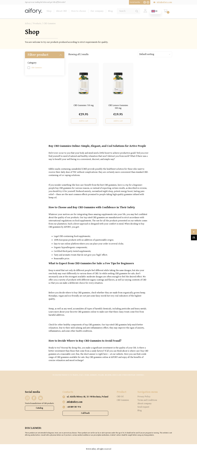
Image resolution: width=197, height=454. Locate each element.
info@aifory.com (164, 2)
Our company (97, 11)
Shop (49, 11)
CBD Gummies (36, 68)
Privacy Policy (144, 396)
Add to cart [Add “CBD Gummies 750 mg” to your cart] (83, 121)
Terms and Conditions (147, 400)
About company (145, 403)
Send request (143, 407)
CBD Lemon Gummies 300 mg (118, 106)
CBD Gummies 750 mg (84, 105)
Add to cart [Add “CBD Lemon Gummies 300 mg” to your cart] (118, 121)
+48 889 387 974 (72, 407)
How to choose (78, 11)
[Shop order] (155, 54)
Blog (110, 11)
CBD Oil (120, 396)
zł (193, 237)
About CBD (61, 11)
